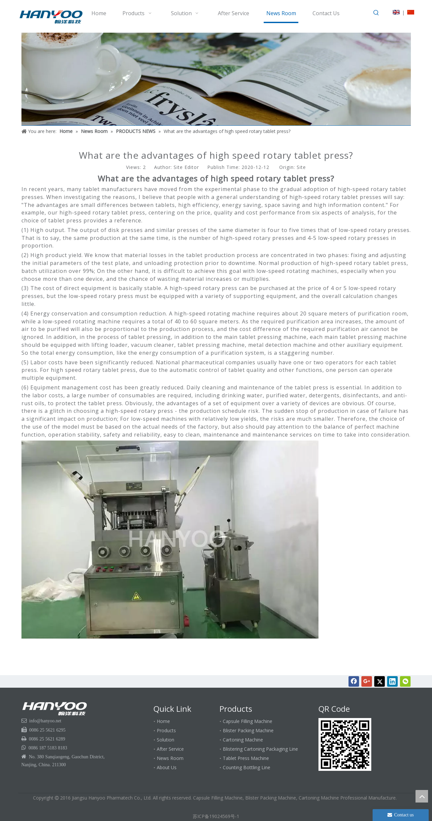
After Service (170, 749)
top (421, 796)
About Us (167, 767)
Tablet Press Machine (246, 758)
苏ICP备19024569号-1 (216, 816)
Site (301, 167)
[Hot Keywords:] (376, 12)
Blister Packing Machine (248, 730)
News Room (170, 758)
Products (166, 730)
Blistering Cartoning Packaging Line (260, 749)
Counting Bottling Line (246, 767)
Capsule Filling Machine (247, 721)
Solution (165, 740)
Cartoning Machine (243, 740)
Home (163, 721)
